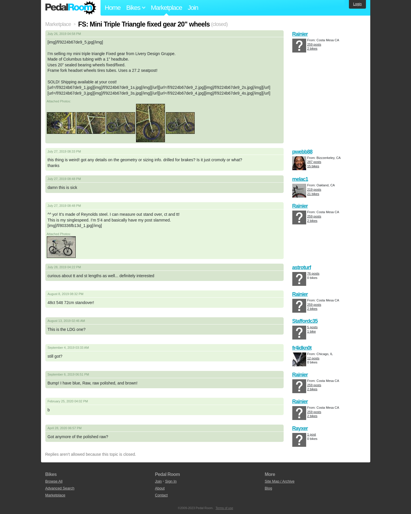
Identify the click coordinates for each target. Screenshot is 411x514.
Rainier (300, 34)
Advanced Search (60, 488)
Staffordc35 (305, 321)
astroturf (301, 267)
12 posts (313, 358)
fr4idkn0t (302, 348)
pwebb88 (302, 152)
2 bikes (312, 48)
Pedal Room (70, 8)
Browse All (54, 481)
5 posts (312, 327)
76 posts (313, 273)
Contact (161, 495)
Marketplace (166, 7)
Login (357, 4)
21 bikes (313, 194)
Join (193, 7)
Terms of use (224, 508)
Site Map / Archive (280, 481)
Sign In (171, 481)
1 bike (311, 331)
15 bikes (313, 166)
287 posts (314, 162)
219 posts (314, 189)
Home (113, 7)
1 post (311, 434)
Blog (268, 488)
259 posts (314, 44)
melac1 (300, 179)
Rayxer (300, 428)
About (160, 488)
